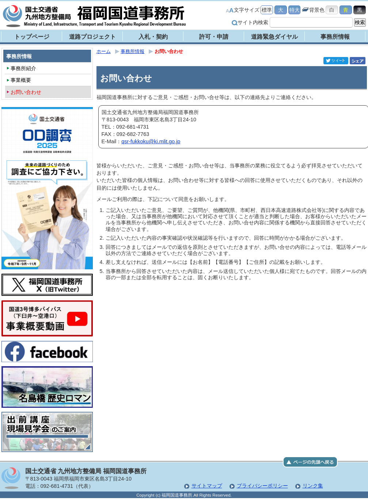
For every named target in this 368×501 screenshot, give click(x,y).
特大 (294, 10)
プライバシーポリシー (262, 486)
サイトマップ (206, 486)
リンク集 (313, 486)
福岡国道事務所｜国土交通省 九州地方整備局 (94, 16)
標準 (267, 10)
